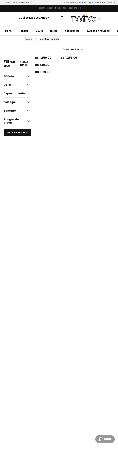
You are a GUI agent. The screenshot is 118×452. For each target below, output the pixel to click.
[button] (17, 76)
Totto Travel (10, 2)
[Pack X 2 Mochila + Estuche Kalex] (73, 65)
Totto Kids (25, 2)
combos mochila (49, 39)
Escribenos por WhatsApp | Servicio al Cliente (89, 2)
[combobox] (42, 18)
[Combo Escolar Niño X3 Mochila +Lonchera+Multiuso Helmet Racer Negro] (47, 72)
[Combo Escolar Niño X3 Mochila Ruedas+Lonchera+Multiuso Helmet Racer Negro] (47, 57)
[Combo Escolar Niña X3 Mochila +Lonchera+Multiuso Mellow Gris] (73, 57)
